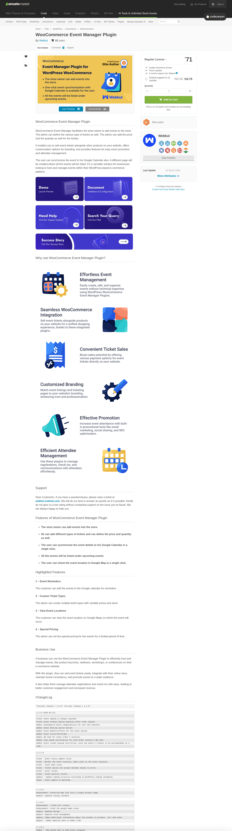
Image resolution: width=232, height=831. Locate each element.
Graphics (80, 13)
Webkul (43, 40)
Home (38, 29)
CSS (70, 22)
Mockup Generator (135, 22)
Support (70, 48)
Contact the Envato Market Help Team (168, 189)
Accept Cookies (158, 822)
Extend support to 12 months (170, 79)
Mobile (78, 22)
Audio (67, 13)
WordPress (34, 22)
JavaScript (60, 22)
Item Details (43, 48)
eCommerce (47, 22)
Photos (95, 13)
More (151, 22)
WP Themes (109, 22)
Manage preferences (205, 822)
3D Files (108, 13)
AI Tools (97, 22)
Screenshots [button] (95, 109)
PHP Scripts (21, 22)
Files (47, 29)
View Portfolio (168, 158)
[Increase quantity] (190, 91)
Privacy (57, 827)
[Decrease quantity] (147, 91)
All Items (9, 22)
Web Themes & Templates (21, 13)
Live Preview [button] (68, 109)
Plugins (121, 22)
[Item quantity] (168, 91)
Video (55, 13)
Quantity (149, 86)
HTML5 (87, 22)
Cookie (43, 827)
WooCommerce (87, 29)
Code (44, 13)
